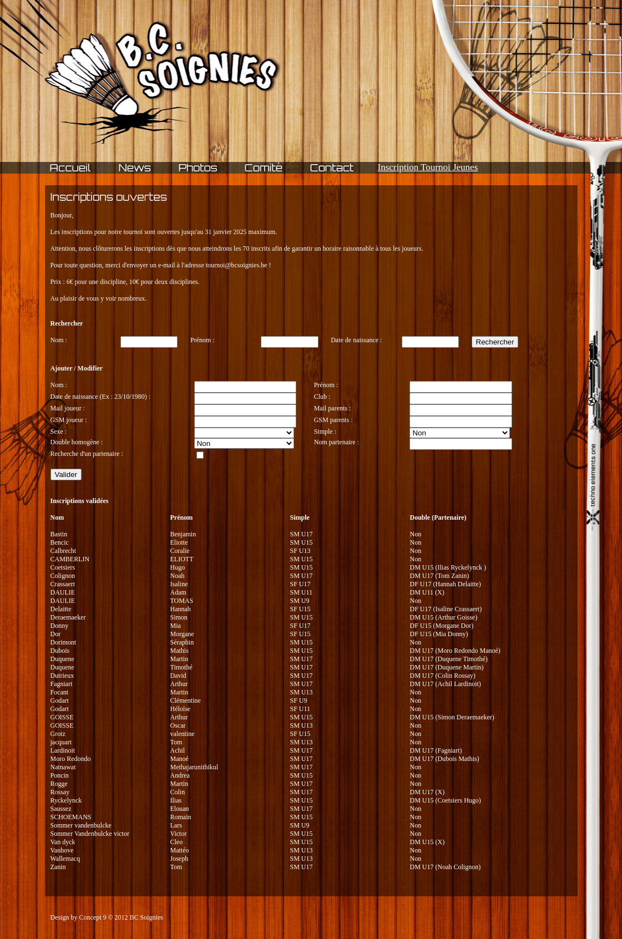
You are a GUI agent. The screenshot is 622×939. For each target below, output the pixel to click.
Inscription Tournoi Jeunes (428, 167)
